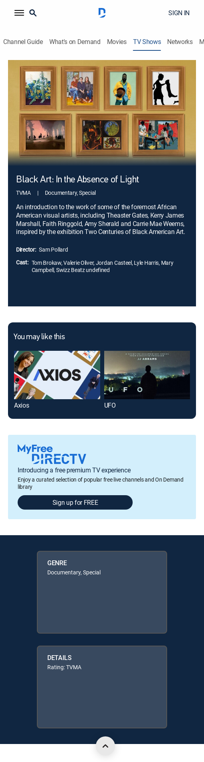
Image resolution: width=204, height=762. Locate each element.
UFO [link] (110, 405)
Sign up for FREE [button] (75, 502)
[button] (19, 13)
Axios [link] (21, 405)
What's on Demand (75, 42)
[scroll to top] (105, 746)
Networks (179, 42)
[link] (57, 375)
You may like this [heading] (39, 337)
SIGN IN (179, 12)
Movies (117, 42)
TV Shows (147, 42)
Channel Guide (23, 42)
